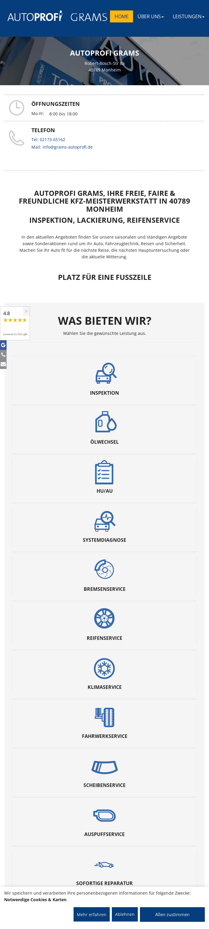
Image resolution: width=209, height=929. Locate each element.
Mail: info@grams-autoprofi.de (62, 147)
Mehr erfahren (91, 914)
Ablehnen (125, 914)
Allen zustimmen (172, 914)
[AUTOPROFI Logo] (31, 15)
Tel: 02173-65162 (48, 139)
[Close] (26, 311)
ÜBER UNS (151, 16)
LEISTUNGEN (189, 16)
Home (122, 16)
